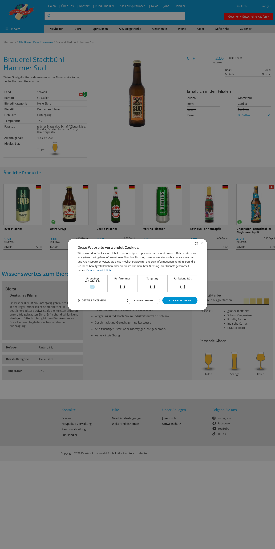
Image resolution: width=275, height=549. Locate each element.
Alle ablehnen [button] (140, 300)
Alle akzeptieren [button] (179, 300)
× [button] (201, 243)
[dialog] (137, 274)
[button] (92, 300)
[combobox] (196, 243)
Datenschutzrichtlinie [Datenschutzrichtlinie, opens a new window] (99, 270)
